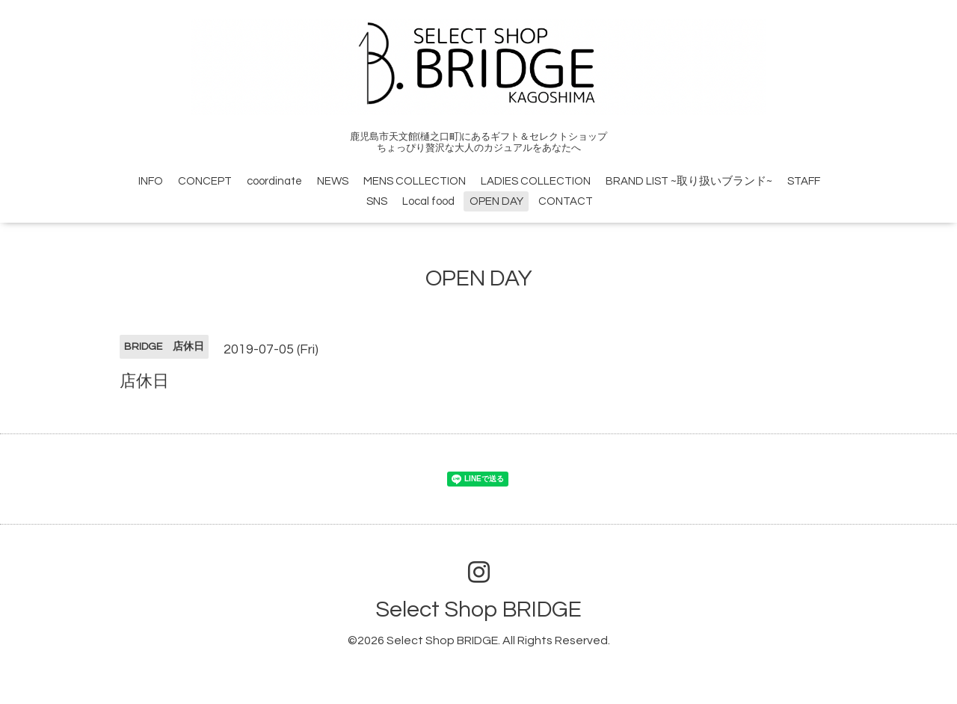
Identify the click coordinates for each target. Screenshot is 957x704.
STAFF (803, 181)
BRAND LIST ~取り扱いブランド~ (689, 181)
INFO (150, 181)
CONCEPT (205, 181)
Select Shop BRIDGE (478, 609)
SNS (376, 201)
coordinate (274, 181)
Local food (428, 201)
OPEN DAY (496, 201)
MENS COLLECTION (414, 181)
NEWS (332, 181)
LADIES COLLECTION (536, 181)
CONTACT (565, 201)
